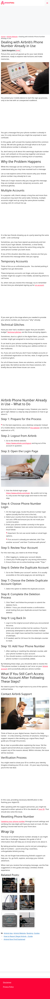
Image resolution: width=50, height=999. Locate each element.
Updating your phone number (13, 821)
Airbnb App (8, 933)
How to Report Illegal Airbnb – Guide (18, 936)
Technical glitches (14, 332)
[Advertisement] (25, 20)
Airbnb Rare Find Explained (14, 939)
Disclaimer (7, 982)
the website (34, 428)
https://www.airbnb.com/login (18, 493)
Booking (30, 933)
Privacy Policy (8, 987)
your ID (41, 809)
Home (3, 37)
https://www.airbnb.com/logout (18, 443)
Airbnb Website (12, 37)
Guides (37, 933)
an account (39, 285)
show (18, 50)
